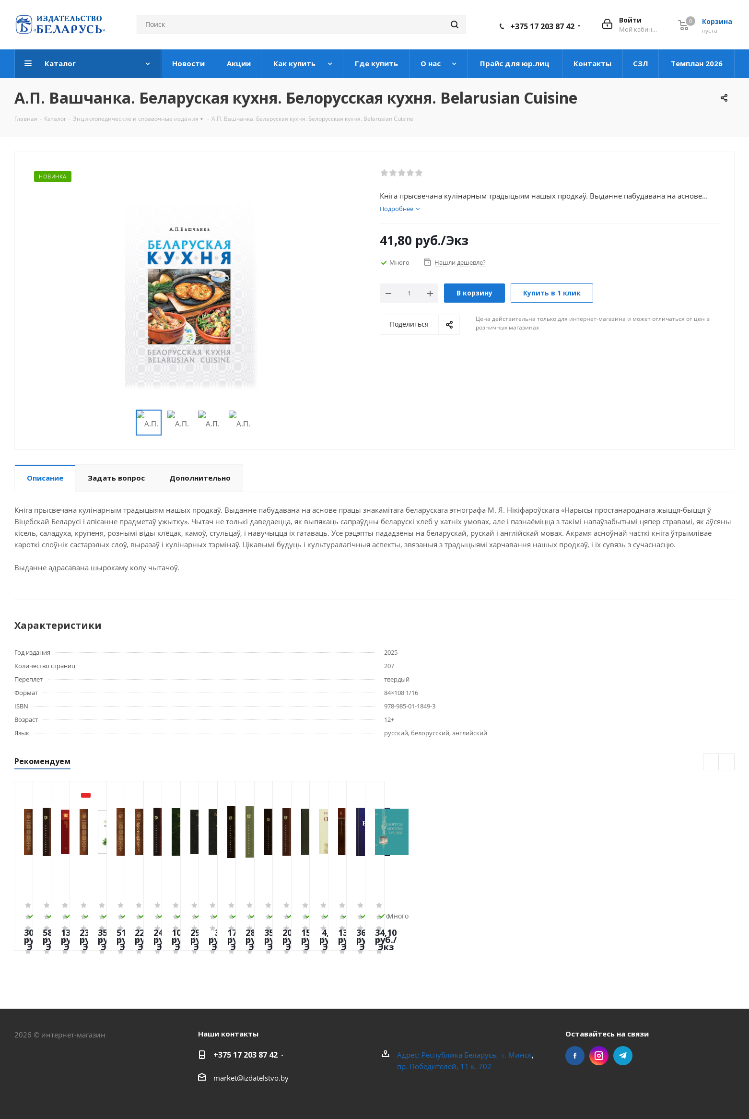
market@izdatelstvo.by (251, 1078)
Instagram (599, 1055)
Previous (124, 423)
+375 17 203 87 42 (542, 26)
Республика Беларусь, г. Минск (476, 1055)
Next (264, 423)
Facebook (575, 1055)
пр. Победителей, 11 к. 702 (444, 1066)
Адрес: (409, 1055)
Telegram (622, 1055)
